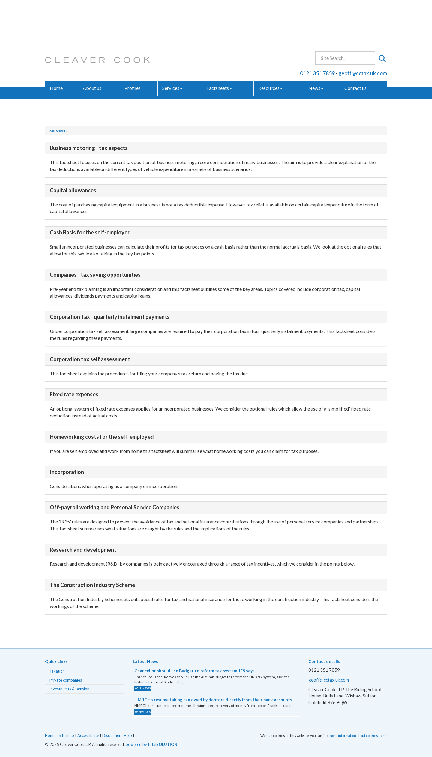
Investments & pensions (70, 688)
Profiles (132, 43)
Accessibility (88, 735)
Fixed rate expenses (74, 394)
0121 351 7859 (317, 28)
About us (92, 43)
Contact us (355, 43)
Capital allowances (73, 190)
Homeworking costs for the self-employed (102, 436)
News (315, 43)
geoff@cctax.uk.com (362, 28)
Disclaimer (111, 735)
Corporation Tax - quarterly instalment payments (110, 316)
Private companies (66, 680)
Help (128, 735)
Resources (270, 43)
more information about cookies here (357, 735)
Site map (66, 735)
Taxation (57, 671)
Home (56, 43)
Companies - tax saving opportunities (95, 274)
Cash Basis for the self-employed (90, 232)
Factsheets (219, 43)
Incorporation (67, 472)
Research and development (83, 549)
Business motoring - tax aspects (89, 148)
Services (172, 43)
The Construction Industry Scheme (92, 584)
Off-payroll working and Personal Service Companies (114, 507)
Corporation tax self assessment (90, 359)
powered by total (151, 744)
